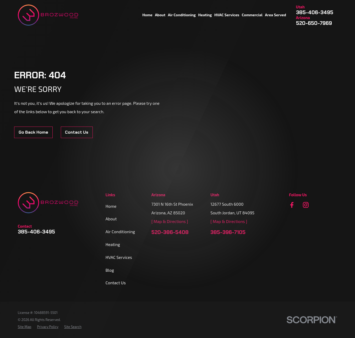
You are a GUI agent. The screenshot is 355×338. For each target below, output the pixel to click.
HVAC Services (119, 257)
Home (111, 206)
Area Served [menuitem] (275, 15)
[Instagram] (306, 205)
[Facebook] (292, 205)
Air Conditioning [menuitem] (182, 15)
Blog (110, 270)
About (111, 218)
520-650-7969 (314, 23)
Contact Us (76, 132)
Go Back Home (33, 132)
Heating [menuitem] (205, 15)
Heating (113, 244)
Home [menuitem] (147, 15)
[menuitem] (24, 326)
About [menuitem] (160, 15)
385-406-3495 (314, 12)
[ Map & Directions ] (169, 221)
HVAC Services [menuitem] (226, 15)
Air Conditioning (120, 231)
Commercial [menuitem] (252, 15)
